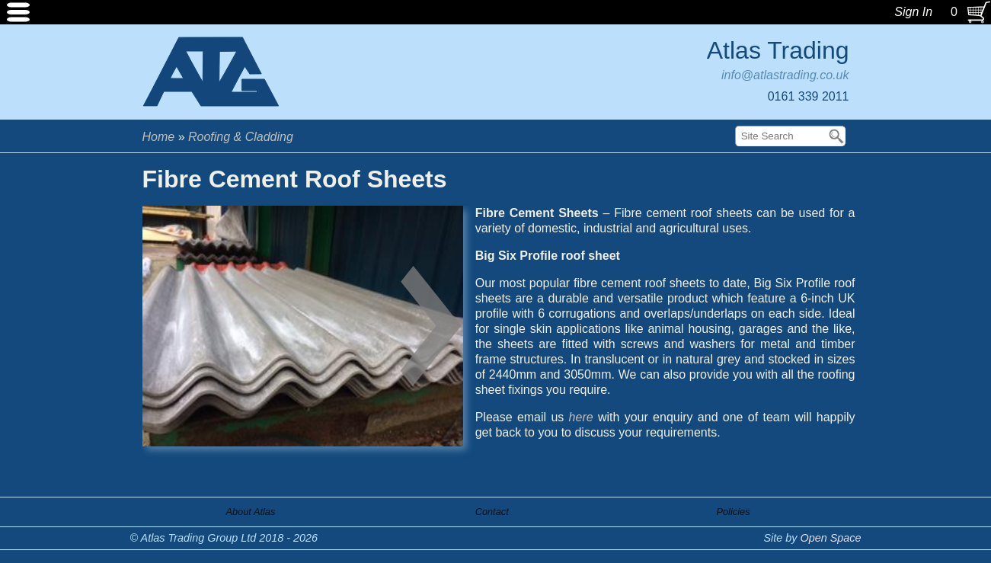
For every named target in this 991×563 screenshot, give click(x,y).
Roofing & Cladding (240, 136)
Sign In (913, 11)
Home (158, 136)
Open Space (830, 538)
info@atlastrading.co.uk (785, 75)
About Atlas (250, 511)
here (581, 417)
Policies (733, 511)
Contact (492, 511)
